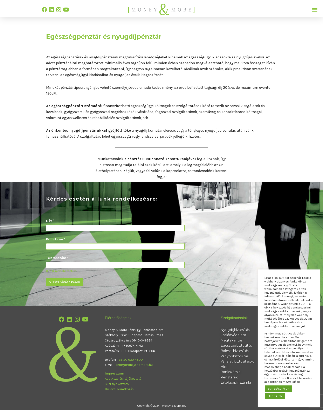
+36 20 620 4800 (130, 360)
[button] (314, 9)
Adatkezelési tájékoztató (123, 378)
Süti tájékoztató (117, 384)
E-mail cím (55, 239)
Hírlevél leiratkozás (119, 389)
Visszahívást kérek (64, 282)
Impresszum (114, 373)
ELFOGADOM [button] (275, 396)
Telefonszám (57, 258)
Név (50, 221)
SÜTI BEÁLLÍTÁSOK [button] (278, 388)
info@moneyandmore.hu (134, 365)
